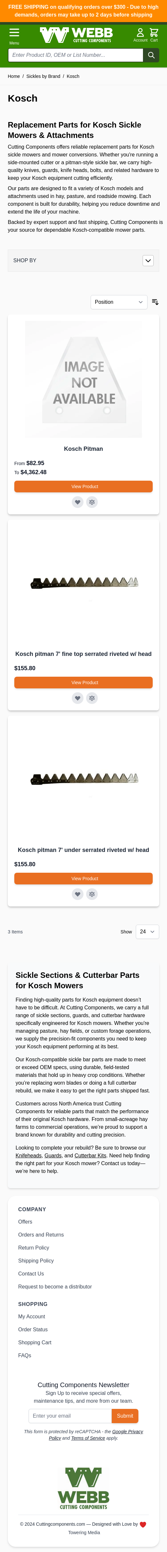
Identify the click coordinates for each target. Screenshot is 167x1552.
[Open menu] (14, 36)
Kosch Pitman (83, 449)
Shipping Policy (36, 1260)
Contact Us (31, 1273)
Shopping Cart (34, 1342)
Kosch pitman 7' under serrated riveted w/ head (83, 850)
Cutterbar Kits (90, 1155)
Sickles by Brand (43, 76)
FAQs (24, 1355)
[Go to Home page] (76, 35)
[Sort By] (119, 302)
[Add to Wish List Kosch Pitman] (78, 502)
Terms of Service (88, 1438)
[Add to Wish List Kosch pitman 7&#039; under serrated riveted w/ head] (78, 894)
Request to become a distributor (55, 1286)
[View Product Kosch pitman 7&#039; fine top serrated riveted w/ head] (83, 682)
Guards (53, 1155)
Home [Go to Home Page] (14, 76)
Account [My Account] (141, 35)
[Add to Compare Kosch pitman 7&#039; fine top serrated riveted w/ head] (92, 698)
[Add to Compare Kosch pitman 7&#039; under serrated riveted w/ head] (92, 894)
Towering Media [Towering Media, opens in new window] (84, 1532)
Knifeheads (29, 1155)
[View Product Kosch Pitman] (83, 486)
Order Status (33, 1329)
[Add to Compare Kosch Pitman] (92, 502)
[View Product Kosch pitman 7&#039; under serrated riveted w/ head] (83, 878)
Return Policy (33, 1247)
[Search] (151, 55)
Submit (125, 1416)
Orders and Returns (41, 1235)
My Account (31, 1316)
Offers (25, 1222)
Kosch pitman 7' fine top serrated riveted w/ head (83, 654)
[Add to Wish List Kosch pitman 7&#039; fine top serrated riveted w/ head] (78, 698)
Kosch (73, 76)
